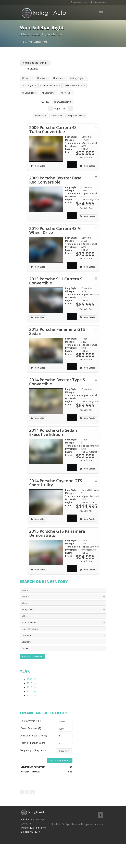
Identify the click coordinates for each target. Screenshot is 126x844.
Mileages (26, 615)
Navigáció (86, 824)
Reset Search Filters (32, 656)
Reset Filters (40, 115)
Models (25, 603)
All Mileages (28, 85)
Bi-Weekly (64, 750)
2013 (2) (31, 687)
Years (25, 590)
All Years (26, 78)
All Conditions (29, 92)
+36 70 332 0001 (78, 2)
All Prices (65, 92)
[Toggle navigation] (101, 11)
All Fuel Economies (73, 85)
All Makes (42, 78)
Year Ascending (62, 101)
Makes (25, 596)
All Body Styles (77, 78)
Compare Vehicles (76, 115)
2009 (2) (31, 679)
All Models (58, 78)
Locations (27, 641)
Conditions (27, 635)
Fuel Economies (30, 628)
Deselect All (56, 115)
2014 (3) (31, 691)
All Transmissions (49, 85)
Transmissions (29, 622)
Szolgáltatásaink (71, 824)
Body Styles (28, 609)
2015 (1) (31, 695)
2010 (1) (31, 683)
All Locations (48, 92)
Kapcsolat (98, 824)
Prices (25, 648)
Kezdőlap (56, 824)
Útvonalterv (98, 2)
